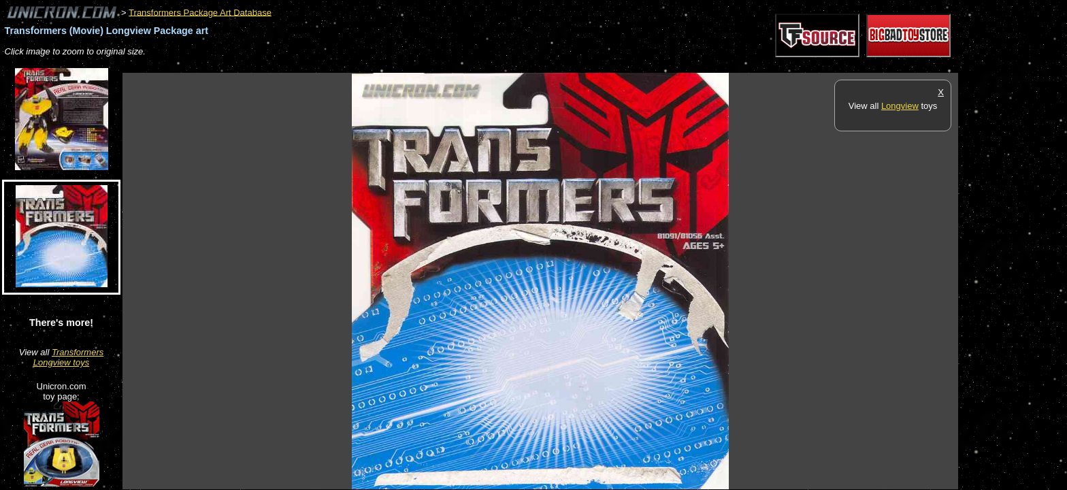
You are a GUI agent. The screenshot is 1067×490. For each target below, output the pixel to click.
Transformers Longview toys (68, 357)
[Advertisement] (370, 66)
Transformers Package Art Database (200, 12)
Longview (900, 106)
